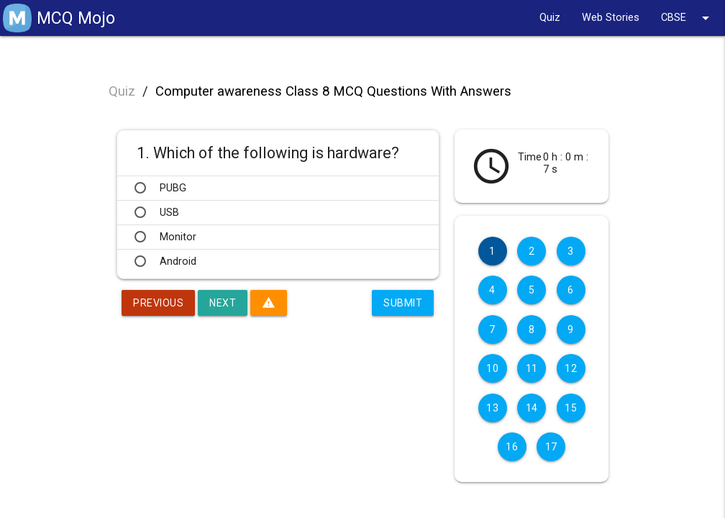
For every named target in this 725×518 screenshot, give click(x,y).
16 (512, 447)
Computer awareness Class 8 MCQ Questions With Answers (333, 91)
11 (532, 368)
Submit (402, 303)
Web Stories (610, 18)
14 (532, 408)
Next (222, 303)
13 (492, 408)
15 (571, 408)
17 (551, 447)
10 (492, 368)
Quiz (549, 18)
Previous (158, 303)
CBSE (687, 18)
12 (571, 368)
